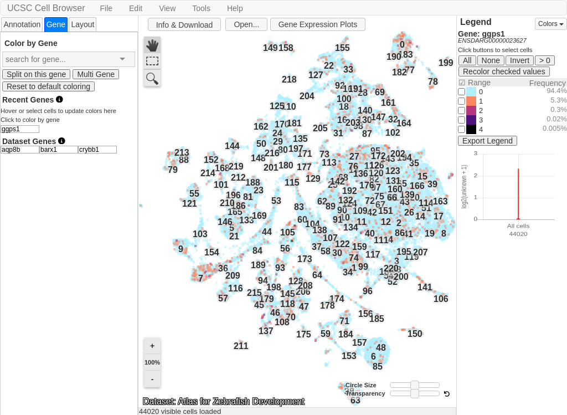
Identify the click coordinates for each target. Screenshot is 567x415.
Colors (551, 24)
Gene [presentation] (56, 24)
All (467, 60)
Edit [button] (135, 8)
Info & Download (184, 25)
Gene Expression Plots (318, 24)
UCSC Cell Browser (46, 8)
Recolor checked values (504, 71)
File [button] (106, 8)
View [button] (167, 8)
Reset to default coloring (48, 86)
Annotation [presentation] (21, 24)
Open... (246, 24)
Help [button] (235, 8)
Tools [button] (201, 8)
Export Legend (487, 140)
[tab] (22, 24)
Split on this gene (36, 74)
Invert (519, 60)
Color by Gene (31, 43)
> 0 (544, 60)
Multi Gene (96, 74)
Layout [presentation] (82, 24)
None (491, 60)
